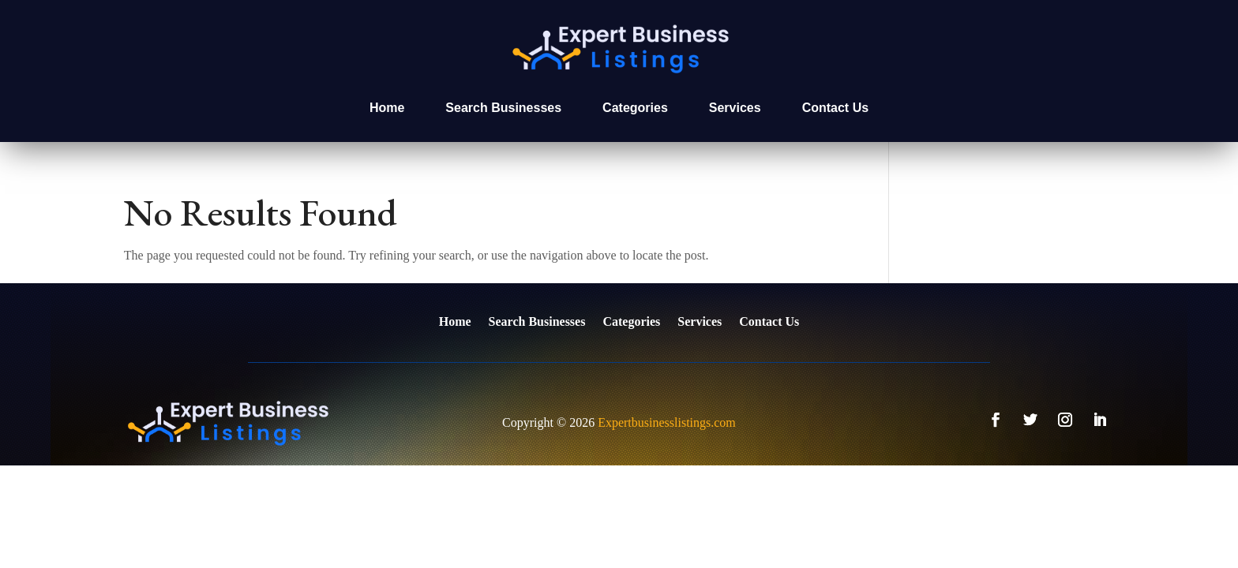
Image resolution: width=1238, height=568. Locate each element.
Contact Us (835, 107)
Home (387, 107)
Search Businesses (503, 107)
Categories (635, 107)
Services (735, 107)
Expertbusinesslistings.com (667, 422)
